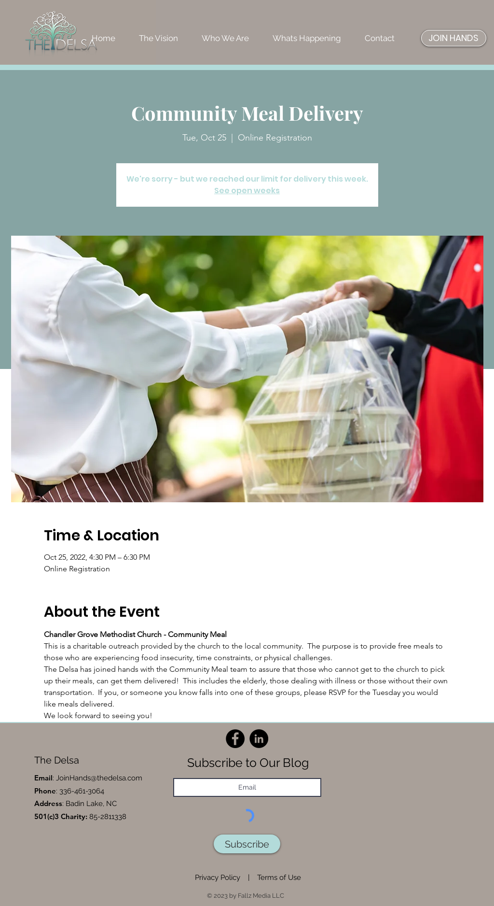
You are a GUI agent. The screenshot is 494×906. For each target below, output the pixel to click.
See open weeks (247, 190)
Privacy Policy (217, 877)
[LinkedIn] (258, 738)
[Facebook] (235, 738)
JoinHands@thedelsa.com (99, 778)
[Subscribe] (247, 844)
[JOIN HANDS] (453, 38)
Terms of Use (279, 877)
